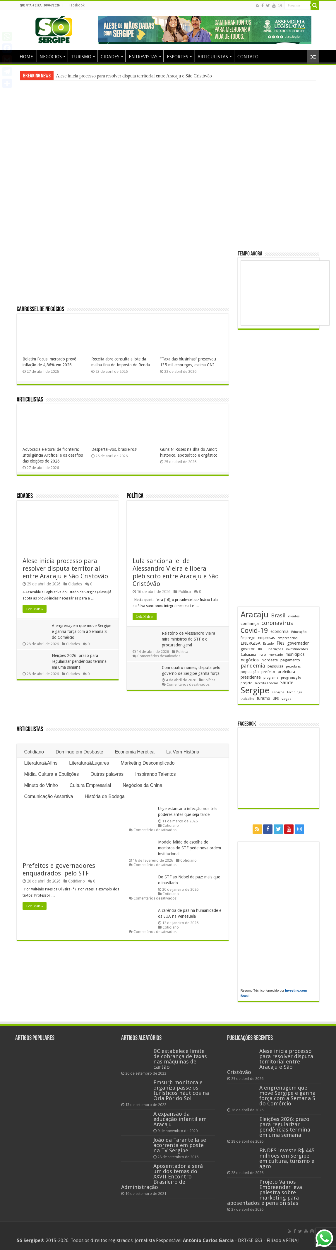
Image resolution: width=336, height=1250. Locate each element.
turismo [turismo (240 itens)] (263, 698)
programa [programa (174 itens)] (270, 678)
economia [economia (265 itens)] (279, 631)
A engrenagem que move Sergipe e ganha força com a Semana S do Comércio (81, 631)
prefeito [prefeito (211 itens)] (268, 672)
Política (135, 496)
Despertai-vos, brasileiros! (114, 449)
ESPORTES (177, 57)
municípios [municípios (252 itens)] (295, 654)
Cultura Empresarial (90, 785)
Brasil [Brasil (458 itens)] (278, 615)
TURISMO (81, 57)
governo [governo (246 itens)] (248, 648)
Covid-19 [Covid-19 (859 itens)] (254, 630)
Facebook (77, 5)
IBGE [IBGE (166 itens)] (261, 649)
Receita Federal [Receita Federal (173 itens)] (266, 683)
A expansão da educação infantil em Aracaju (180, 1119)
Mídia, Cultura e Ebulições (51, 774)
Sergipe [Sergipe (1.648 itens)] (255, 690)
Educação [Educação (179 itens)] (299, 632)
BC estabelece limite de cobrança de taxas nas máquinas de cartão (180, 1059)
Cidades (25, 496)
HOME (26, 57)
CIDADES (110, 57)
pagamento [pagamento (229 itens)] (290, 660)
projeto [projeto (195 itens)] (247, 683)
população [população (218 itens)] (250, 672)
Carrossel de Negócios (40, 309)
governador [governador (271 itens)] (298, 643)
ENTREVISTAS (143, 57)
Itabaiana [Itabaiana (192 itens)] (248, 655)
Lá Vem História (182, 751)
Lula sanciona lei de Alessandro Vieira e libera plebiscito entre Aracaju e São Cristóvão (176, 572)
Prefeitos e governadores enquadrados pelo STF (60, 869)
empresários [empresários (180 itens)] (287, 638)
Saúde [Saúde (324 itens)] (286, 682)
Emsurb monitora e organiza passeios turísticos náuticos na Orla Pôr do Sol (181, 1090)
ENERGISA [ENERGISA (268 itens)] (250, 643)
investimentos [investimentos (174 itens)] (297, 649)
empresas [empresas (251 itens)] (266, 637)
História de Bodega (105, 796)
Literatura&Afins (40, 762)
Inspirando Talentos (155, 774)
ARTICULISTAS (213, 57)
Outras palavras (107, 774)
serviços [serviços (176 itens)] (278, 692)
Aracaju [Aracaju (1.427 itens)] (254, 614)
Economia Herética (135, 751)
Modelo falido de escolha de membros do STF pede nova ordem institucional (189, 848)
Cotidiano (34, 751)
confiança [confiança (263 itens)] (250, 623)
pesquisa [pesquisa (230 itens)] (275, 666)
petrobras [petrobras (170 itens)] (293, 666)
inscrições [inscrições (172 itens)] (275, 649)
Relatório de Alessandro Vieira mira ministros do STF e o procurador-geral (188, 639)
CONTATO (247, 57)
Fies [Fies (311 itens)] (280, 643)
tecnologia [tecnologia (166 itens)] (295, 692)
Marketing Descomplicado (147, 762)
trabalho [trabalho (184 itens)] (247, 699)
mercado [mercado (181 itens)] (276, 655)
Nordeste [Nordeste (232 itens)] (269, 660)
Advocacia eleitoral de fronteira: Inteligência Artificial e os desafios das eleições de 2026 (53, 455)
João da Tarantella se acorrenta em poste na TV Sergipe (179, 1145)
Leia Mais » (34, 609)
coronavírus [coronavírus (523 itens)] (277, 622)
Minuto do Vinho (41, 785)
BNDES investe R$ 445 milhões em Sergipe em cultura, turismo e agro (286, 1158)
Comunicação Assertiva (48, 796)
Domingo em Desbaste (79, 751)
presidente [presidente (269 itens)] (251, 677)
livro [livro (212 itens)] (262, 654)
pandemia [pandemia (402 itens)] (253, 666)
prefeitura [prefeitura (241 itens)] (286, 671)
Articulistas (30, 400)
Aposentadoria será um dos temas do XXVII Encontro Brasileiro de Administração (162, 1176)
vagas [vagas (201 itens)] (286, 699)
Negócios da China (142, 785)
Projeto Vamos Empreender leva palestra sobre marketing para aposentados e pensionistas (264, 1192)
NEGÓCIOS (51, 57)
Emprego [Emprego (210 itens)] (248, 638)
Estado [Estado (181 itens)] (268, 643)
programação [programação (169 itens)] (291, 678)
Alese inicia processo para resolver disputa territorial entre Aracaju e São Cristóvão (134, 75)
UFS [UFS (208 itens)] (276, 698)
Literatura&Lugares (89, 762)
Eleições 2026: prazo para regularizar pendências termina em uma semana (79, 661)
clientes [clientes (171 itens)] (294, 616)
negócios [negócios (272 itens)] (250, 660)
